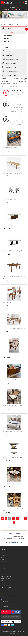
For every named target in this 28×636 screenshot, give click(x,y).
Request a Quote (11, 7)
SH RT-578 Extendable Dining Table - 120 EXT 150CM (14, 277)
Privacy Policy (4, 585)
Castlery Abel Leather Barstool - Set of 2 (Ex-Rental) (14, 509)
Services (3, 557)
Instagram (5, 606)
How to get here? (7, 599)
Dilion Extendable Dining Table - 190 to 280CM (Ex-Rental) (14, 174)
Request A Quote (5, 578)
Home (2, 86)
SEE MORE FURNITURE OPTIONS (14, 542)
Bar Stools (5, 47)
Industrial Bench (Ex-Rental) (10, 147)
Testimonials (4, 561)
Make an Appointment (20, 9)
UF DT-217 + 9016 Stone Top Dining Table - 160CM (13, 251)
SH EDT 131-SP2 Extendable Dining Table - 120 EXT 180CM (14, 329)
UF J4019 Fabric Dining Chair (9, 199)
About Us (3, 555)
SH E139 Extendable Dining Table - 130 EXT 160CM (13, 432)
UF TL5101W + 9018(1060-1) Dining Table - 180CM (13, 226)
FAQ (2, 580)
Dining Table (6, 38)
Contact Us (4, 568)
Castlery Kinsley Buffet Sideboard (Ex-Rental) (14, 380)
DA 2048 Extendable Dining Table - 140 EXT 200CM (13, 458)
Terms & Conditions (6, 587)
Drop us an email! (7, 604)
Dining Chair (6, 41)
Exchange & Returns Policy (7, 583)
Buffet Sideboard (7, 35)
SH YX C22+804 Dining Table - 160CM (12, 483)
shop (7, 86)
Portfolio (3, 566)
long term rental (14, 86)
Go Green (3, 564)
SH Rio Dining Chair (7, 302)
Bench (4, 44)
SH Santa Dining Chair (8, 354)
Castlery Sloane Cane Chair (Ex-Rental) (13, 405)
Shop (18, 7)
